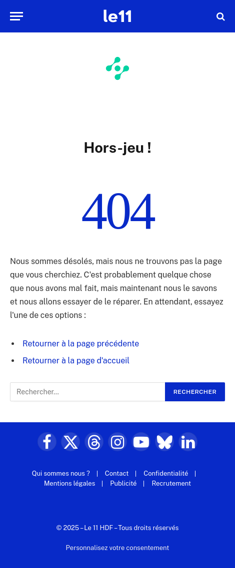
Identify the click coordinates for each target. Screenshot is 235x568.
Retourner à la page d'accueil (76, 360)
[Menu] (16, 16)
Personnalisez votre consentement (118, 548)
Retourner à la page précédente (80, 343)
